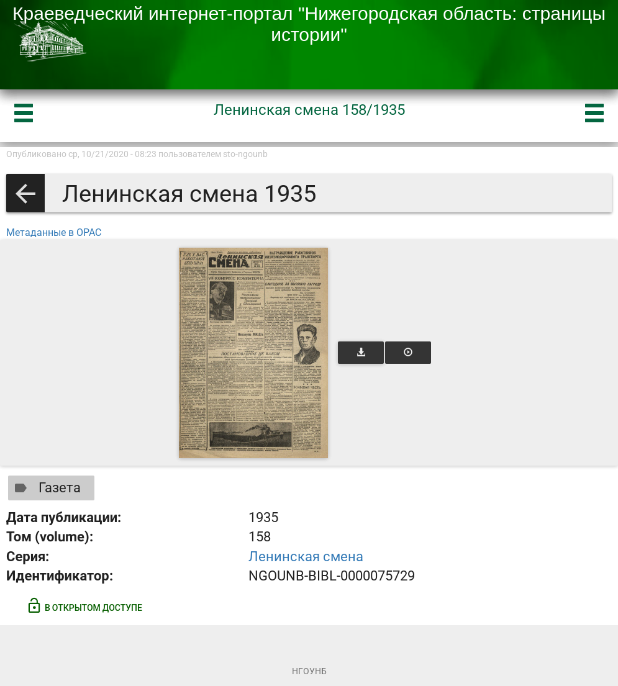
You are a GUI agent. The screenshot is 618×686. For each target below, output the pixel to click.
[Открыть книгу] (253, 353)
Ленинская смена (305, 556)
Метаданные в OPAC (53, 232)
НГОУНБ (309, 671)
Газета (45, 488)
